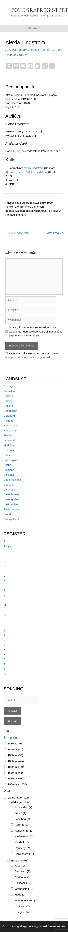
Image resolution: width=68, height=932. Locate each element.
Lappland (9, 440)
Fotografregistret (39, 10)
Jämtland (9, 435)
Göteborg (9, 415)
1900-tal (17, 784)
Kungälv (22, 912)
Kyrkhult (22, 842)
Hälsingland (11, 425)
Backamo (22, 871)
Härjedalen (10, 430)
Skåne (7, 464)
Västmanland (11, 504)
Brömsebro (23, 807)
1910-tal (56, 49)
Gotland (8, 405)
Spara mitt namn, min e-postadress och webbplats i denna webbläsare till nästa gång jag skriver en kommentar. (36, 331)
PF (26, 54)
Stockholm (10, 474)
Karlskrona (24, 836)
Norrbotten (10, 450)
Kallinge (22, 825)
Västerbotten (11, 494)
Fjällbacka (23, 883)
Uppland (9, 484)
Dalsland (9, 400)
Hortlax (34, 49)
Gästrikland (10, 410)
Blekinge (9, 386)
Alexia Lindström (34, 167)
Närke (7, 455)
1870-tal (16, 767)
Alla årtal (13, 737)
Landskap (18, 798)
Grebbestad (24, 889)
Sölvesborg (24, 854)
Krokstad (22, 906)
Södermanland (12, 479)
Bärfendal (23, 877)
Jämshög (22, 819)
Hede (20, 895)
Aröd (20, 866)
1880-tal (16, 773)
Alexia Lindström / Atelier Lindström (26, 172)
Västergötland (12, 499)
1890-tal (16, 778)
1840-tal (15, 749)
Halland (8, 420)
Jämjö (20, 813)
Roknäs (45, 49)
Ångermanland (12, 509)
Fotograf (23, 49)
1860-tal (16, 761)
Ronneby (23, 848)
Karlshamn (24, 831)
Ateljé (12, 49)
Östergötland (11, 519)
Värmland (9, 489)
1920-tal (10, 54)
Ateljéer (8, 546)
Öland (7, 514)
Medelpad (9, 445)
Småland (9, 469)
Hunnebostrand (26, 901)
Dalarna (8, 395)
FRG (20, 54)
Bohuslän (9, 391)
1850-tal (15, 755)
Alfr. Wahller (55, 233)
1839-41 (15, 744)
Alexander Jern (19, 233)
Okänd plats (11, 460)
